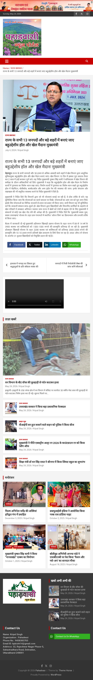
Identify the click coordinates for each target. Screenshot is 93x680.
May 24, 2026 (11, 386)
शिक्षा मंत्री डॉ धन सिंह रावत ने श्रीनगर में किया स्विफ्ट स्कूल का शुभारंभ (52, 461)
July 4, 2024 (10, 150)
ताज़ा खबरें (10, 319)
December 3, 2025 (13, 518)
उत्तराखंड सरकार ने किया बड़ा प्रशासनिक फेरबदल (42, 406)
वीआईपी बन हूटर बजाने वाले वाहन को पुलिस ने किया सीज (46, 424)
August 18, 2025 (57, 564)
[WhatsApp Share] (71, 245)
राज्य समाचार (10, 135)
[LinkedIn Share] (52, 245)
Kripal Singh (23, 150)
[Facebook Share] (16, 245)
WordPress (56, 674)
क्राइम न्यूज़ (22, 422)
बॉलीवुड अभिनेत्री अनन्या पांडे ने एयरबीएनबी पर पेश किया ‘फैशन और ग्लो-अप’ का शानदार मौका (67, 557)
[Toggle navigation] (7, 61)
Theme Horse (65, 670)
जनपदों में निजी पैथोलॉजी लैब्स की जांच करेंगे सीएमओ (69, 265)
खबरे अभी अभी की (61, 581)
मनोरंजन (9, 477)
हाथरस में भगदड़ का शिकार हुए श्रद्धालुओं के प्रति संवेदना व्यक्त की (24, 265)
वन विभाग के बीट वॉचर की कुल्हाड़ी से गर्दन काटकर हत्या (32, 382)
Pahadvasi (40, 670)
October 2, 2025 (57, 518)
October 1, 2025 (12, 561)
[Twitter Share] (34, 245)
